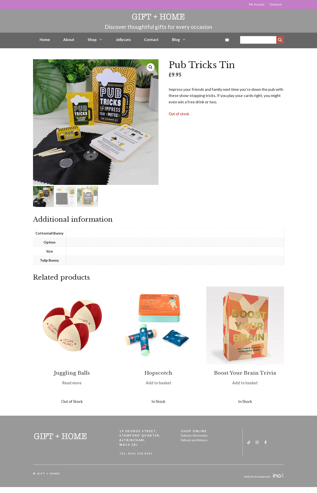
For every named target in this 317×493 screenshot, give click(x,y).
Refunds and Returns (194, 440)
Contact (151, 39)
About (68, 39)
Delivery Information (194, 435)
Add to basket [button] (158, 382)
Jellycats (123, 39)
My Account (256, 4)
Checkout (275, 4)
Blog (179, 40)
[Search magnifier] (280, 40)
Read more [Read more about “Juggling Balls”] (71, 382)
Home (45, 39)
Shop (95, 40)
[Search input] (259, 40)
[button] (151, 67)
